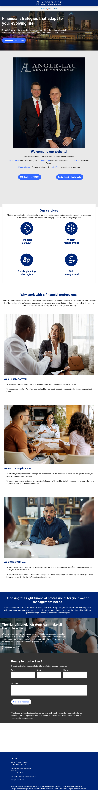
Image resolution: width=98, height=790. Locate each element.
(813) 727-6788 (21, 762)
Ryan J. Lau (45, 160)
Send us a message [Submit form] (21, 702)
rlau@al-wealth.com (18, 780)
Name (13, 670)
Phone (65, 670)
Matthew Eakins (24, 167)
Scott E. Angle (14, 160)
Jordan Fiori (76, 160)
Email (39, 670)
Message (14, 683)
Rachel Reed (55, 167)
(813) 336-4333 (21, 764)
